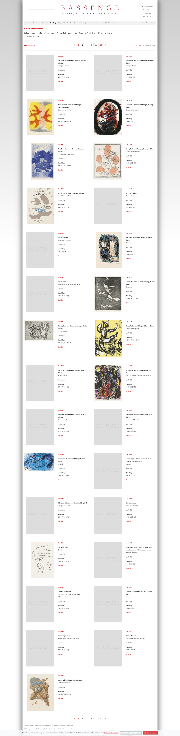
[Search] (41, 8)
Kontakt (104, 23)
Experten (87, 23)
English (151, 23)
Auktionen (36, 23)
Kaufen (70, 23)
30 (139, 45)
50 (143, 45)
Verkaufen (78, 23)
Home (29, 23)
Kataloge (53, 23)
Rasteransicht (29, 45)
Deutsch (144, 23)
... (96, 45)
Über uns (111, 23)
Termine (45, 23)
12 (101, 45)
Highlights (62, 23)
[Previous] (74, 45)
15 (136, 45)
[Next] (106, 45)
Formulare (95, 23)
